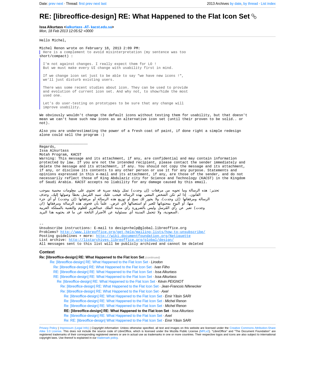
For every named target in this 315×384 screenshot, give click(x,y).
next (59, 3)
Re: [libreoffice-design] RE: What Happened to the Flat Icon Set (99, 305)
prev (52, 3)
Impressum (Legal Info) (74, 370)
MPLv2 (204, 374)
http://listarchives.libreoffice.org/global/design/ (121, 281)
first (82, 3)
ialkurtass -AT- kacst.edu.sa (89, 27)
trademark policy (107, 380)
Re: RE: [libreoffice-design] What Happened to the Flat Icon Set (113, 363)
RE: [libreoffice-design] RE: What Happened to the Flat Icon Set (148, 16)
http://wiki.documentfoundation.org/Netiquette (143, 276)
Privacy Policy (48, 370)
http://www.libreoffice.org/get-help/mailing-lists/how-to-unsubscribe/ (132, 272)
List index (268, 3)
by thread (250, 3)
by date (235, 3)
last (104, 3)
